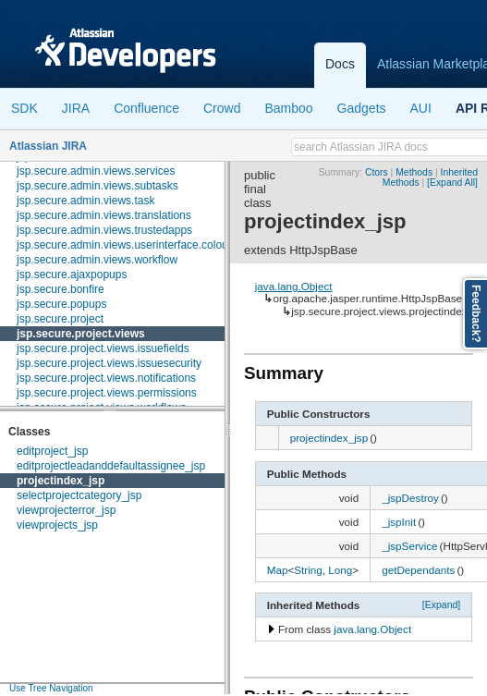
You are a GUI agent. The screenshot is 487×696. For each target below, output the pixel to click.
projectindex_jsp (60, 480)
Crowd (221, 108)
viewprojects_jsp (57, 525)
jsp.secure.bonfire (60, 289)
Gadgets (361, 108)
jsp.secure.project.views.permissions (107, 392)
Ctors (376, 172)
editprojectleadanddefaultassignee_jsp (111, 465)
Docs (340, 63)
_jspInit (399, 522)
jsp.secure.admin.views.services (96, 171)
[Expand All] (452, 182)
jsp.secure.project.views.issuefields (103, 348)
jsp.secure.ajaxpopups (72, 274)
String (308, 570)
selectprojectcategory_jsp (79, 495)
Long (340, 570)
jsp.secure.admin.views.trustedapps (104, 230)
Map (277, 570)
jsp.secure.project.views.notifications (106, 378)
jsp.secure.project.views (81, 333)
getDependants (418, 570)
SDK (24, 108)
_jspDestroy (410, 498)
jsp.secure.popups (61, 304)
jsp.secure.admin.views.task (85, 200)
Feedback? (475, 314)
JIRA (76, 108)
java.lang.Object (294, 286)
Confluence (146, 108)
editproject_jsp (52, 451)
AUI (421, 108)
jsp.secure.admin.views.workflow (97, 259)
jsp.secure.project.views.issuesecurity (109, 363)
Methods (414, 172)
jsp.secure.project (60, 318)
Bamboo (288, 108)
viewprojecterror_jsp (66, 510)
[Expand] (441, 604)
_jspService (409, 546)
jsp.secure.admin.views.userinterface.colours (127, 244)
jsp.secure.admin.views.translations (104, 215)
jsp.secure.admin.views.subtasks (97, 185)
